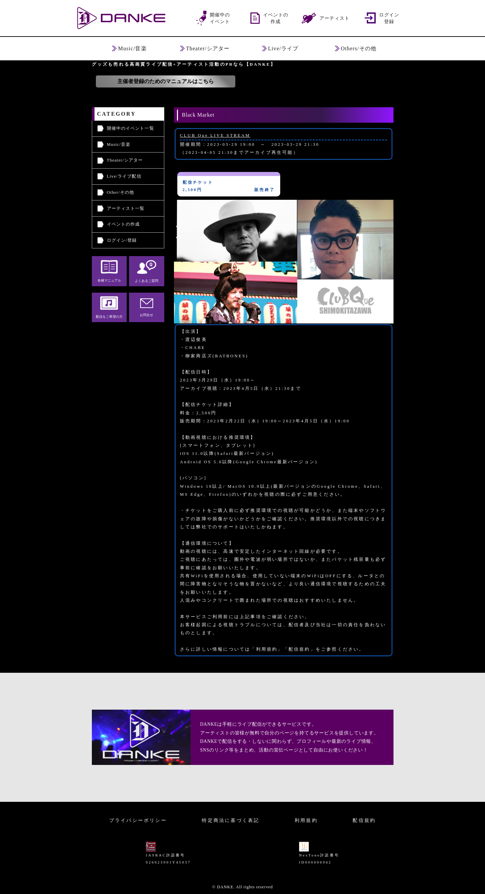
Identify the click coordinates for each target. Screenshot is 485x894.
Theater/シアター (125, 160)
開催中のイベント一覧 (130, 128)
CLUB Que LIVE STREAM (215, 135)
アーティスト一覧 (126, 208)
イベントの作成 (123, 224)
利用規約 (306, 820)
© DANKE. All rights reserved (242, 887)
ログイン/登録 (122, 240)
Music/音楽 (119, 144)
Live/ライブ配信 (124, 176)
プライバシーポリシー (138, 820)
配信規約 (364, 820)
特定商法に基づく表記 (230, 820)
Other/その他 (120, 192)
